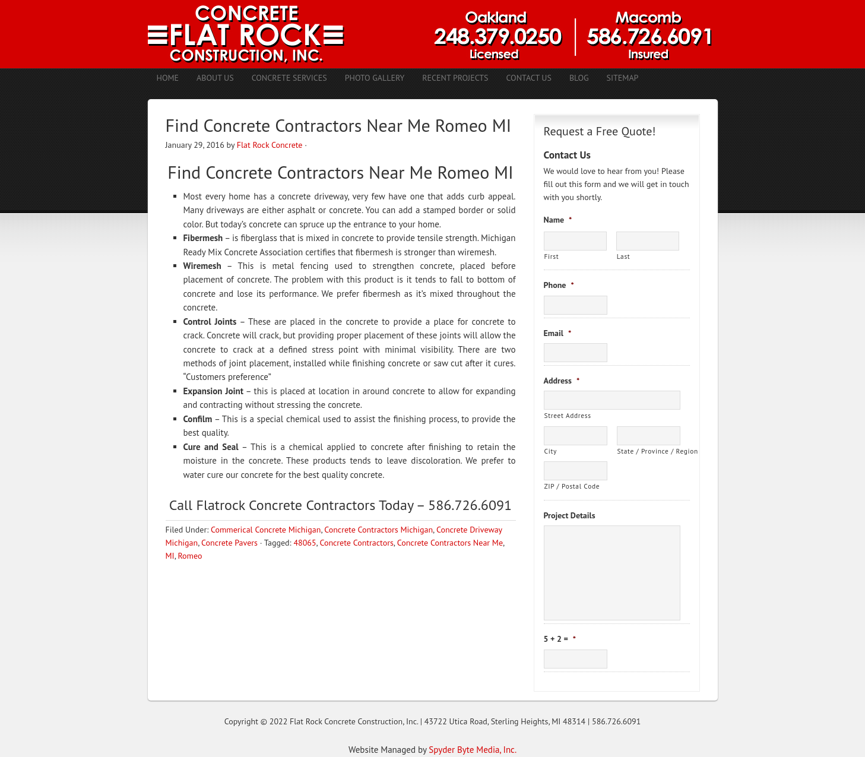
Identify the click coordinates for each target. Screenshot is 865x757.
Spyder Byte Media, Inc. (473, 749)
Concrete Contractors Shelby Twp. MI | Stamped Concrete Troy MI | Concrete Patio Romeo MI (433, 34)
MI (170, 555)
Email (558, 333)
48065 (304, 542)
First (551, 256)
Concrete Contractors (356, 542)
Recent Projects (455, 77)
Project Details (569, 515)
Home (168, 77)
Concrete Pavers (229, 542)
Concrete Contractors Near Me (450, 542)
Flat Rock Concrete (270, 145)
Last (623, 256)
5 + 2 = (560, 639)
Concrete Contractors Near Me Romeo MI (359, 171)
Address (562, 380)
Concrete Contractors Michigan (378, 529)
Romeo (190, 555)
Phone (559, 285)
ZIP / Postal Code (572, 486)
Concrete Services (289, 77)
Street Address (567, 415)
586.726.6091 (616, 721)
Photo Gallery (375, 77)
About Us (215, 77)
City (550, 450)
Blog (579, 77)
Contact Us (528, 77)
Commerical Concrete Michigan (266, 529)
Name (558, 219)
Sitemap (623, 77)
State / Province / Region (648, 450)
